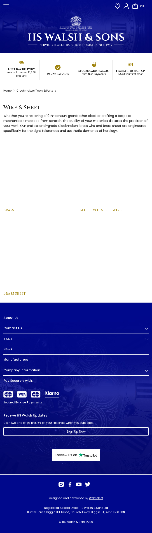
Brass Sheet (14, 293)
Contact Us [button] (76, 328)
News (7, 349)
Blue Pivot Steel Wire (101, 210)
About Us (11, 317)
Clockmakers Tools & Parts (34, 90)
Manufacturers (15, 359)
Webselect (96, 498)
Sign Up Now (76, 431)
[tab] (76, 332)
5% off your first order (130, 74)
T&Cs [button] (76, 339)
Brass (8, 210)
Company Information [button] (76, 370)
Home (7, 90)
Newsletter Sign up (130, 71)
